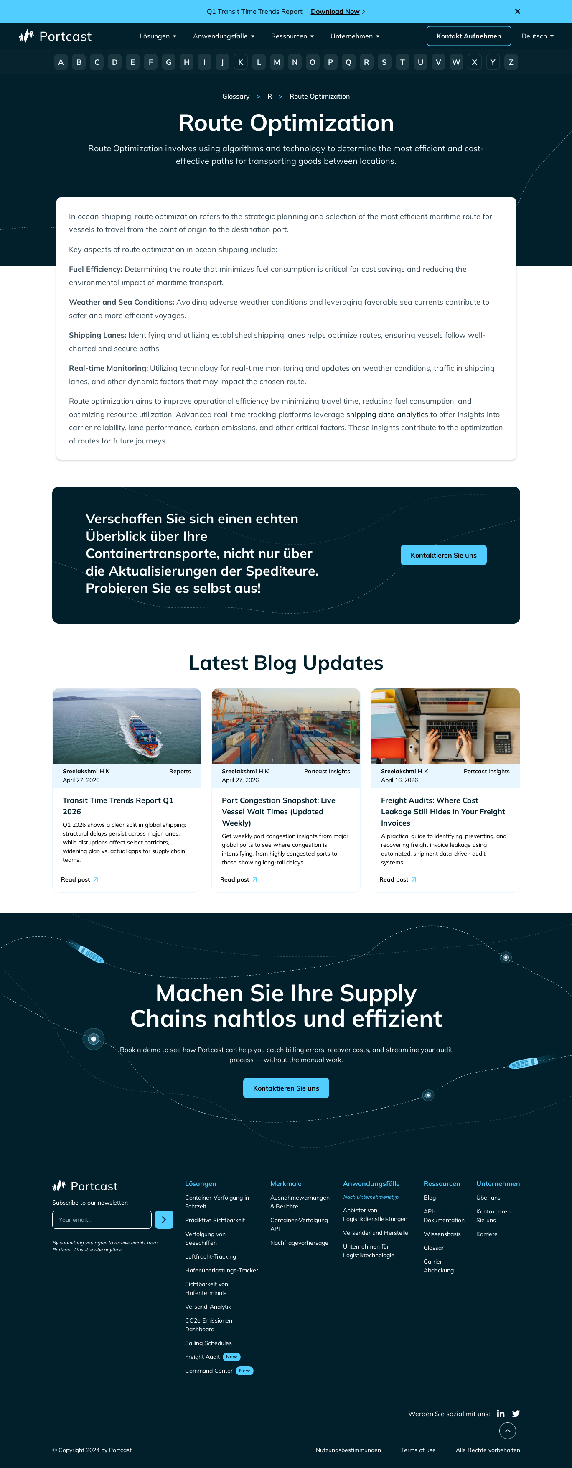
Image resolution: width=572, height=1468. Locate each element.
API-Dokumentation (444, 1216)
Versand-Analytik (208, 1306)
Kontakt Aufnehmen (469, 36)
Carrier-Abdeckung (439, 1266)
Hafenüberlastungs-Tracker (221, 1270)
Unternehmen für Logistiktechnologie (368, 1251)
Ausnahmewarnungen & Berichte (300, 1202)
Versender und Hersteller (376, 1232)
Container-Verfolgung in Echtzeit (217, 1202)
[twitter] (516, 1413)
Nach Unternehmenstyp (370, 1197)
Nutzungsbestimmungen (348, 1450)
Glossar (434, 1247)
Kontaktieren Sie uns (444, 555)
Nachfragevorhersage (299, 1242)
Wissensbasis (442, 1234)
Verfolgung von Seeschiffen (205, 1238)
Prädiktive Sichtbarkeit (215, 1220)
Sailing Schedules (208, 1343)
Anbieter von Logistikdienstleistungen (375, 1214)
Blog (430, 1197)
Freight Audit (202, 1357)
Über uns (488, 1197)
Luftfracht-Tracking (210, 1256)
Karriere (487, 1234)
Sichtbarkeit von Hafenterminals (206, 1288)
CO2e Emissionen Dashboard (208, 1325)
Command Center (209, 1370)
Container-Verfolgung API (299, 1224)
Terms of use (418, 1450)
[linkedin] (501, 1413)
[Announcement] (286, 11)
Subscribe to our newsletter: (90, 1202)
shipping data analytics (387, 414)
